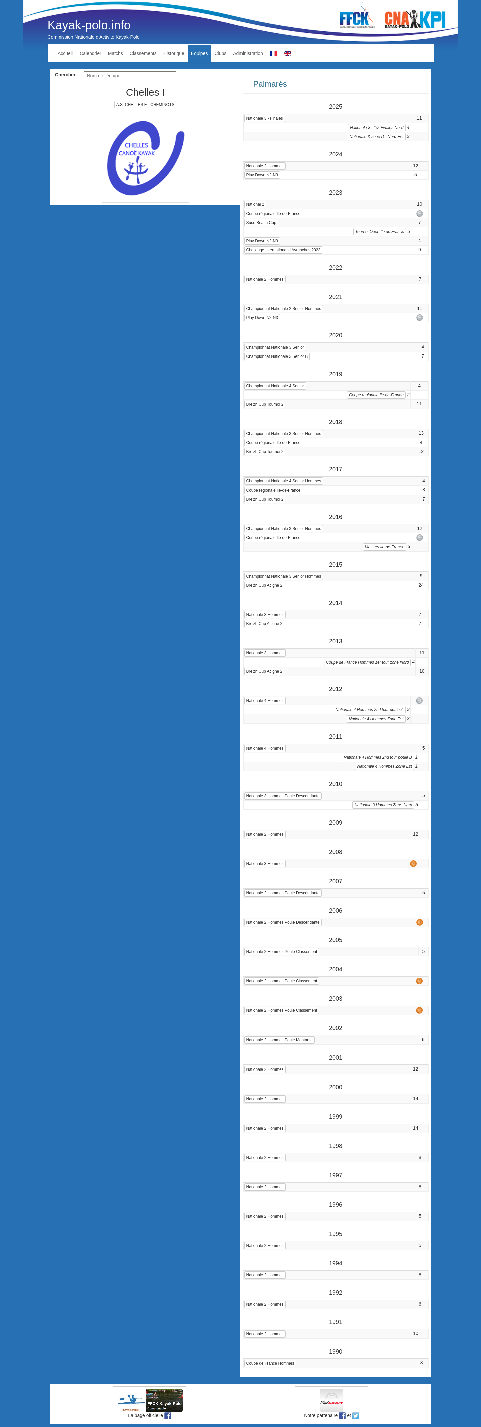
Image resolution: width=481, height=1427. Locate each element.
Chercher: (66, 74)
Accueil (65, 53)
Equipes (199, 53)
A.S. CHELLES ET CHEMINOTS (145, 104)
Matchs (115, 53)
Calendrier (90, 53)
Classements (143, 53)
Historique (173, 53)
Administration (248, 53)
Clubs (220, 53)
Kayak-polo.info (89, 25)
